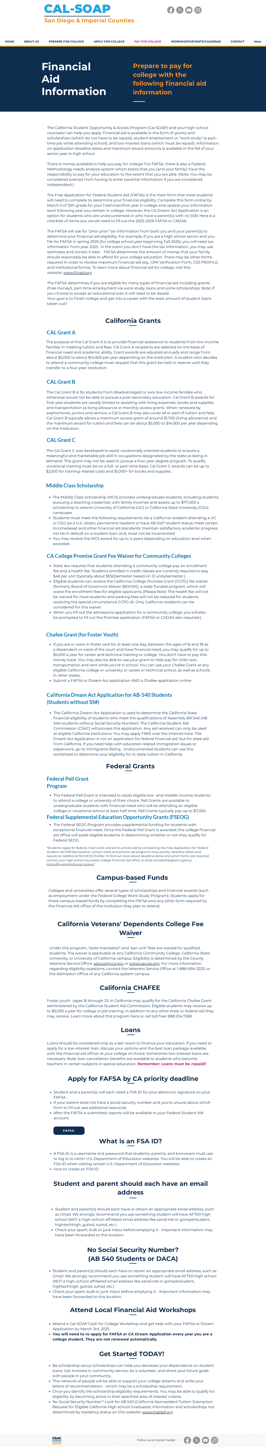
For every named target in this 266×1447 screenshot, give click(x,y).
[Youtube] (188, 10)
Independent (59, 184)
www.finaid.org (77, 272)
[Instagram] (198, 10)
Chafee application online (167, 680)
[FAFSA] (69, 1131)
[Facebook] (170, 10)
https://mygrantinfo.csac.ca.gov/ (70, 864)
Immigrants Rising (103, 749)
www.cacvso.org (144, 963)
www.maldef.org (157, 1412)
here (189, 733)
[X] (179, 10)
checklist (55, 221)
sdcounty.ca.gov (109, 963)
